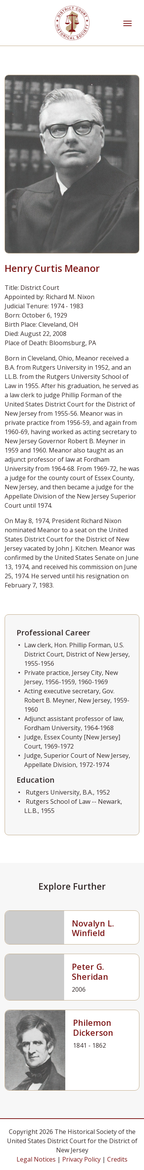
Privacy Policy (81, 1159)
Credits (117, 1159)
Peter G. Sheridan (90, 971)
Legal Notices (36, 1159)
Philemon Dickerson (93, 1027)
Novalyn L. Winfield (93, 928)
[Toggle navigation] (127, 23)
